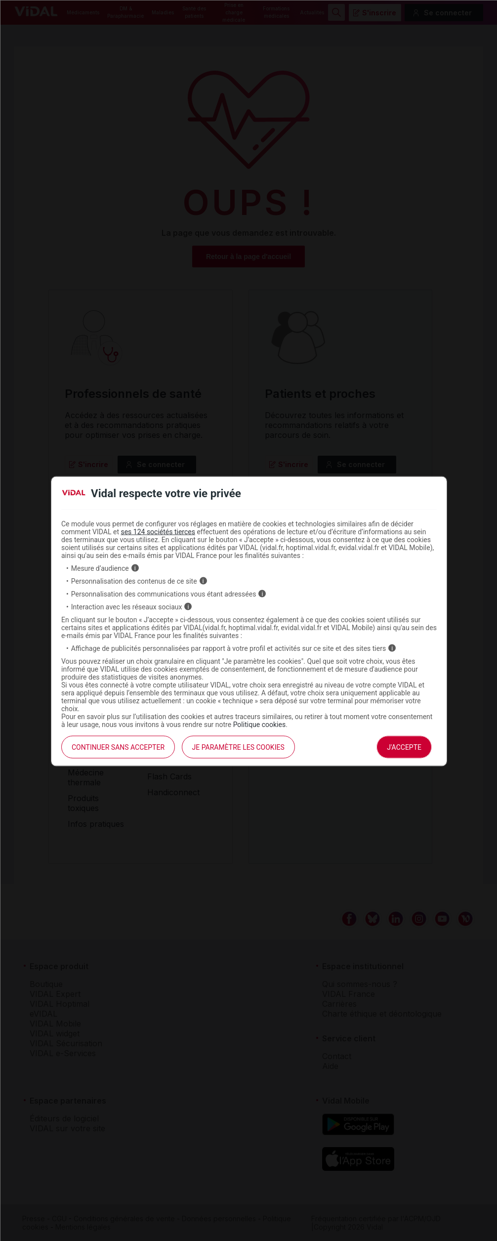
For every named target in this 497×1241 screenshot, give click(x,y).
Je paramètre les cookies (238, 747)
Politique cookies (259, 724)
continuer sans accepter (118, 747)
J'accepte (404, 747)
